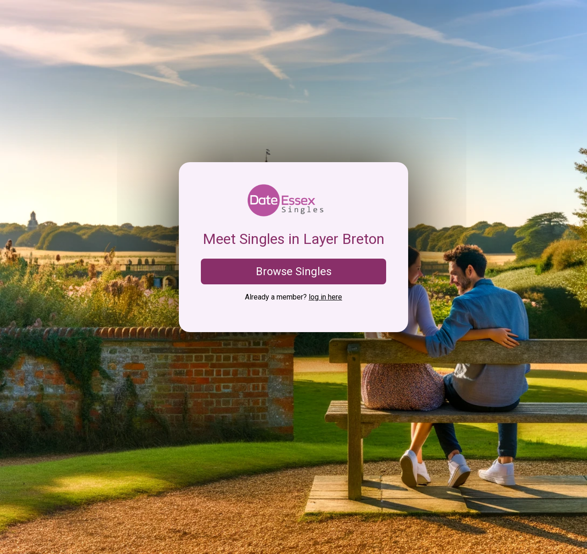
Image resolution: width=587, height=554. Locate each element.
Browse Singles (294, 271)
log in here (325, 297)
